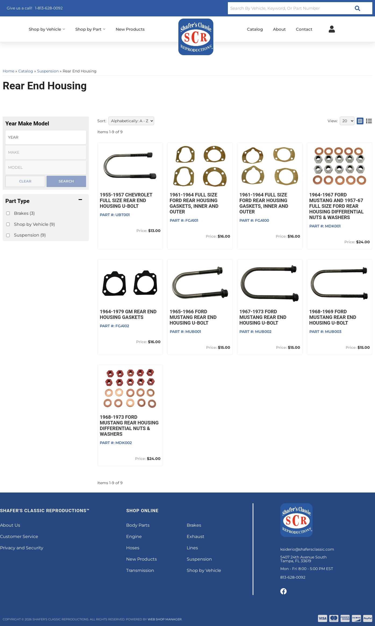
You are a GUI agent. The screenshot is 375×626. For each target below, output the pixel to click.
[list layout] (369, 121)
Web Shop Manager (165, 619)
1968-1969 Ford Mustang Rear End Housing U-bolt (332, 317)
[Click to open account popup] (332, 29)
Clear (25, 181)
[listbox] (45, 137)
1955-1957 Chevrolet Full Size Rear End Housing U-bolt (126, 200)
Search (66, 181)
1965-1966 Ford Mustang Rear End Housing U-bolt (193, 317)
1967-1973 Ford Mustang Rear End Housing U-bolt (262, 317)
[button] (300, 8)
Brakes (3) (24, 213)
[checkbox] (8, 213)
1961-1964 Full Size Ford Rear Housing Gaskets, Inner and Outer (194, 203)
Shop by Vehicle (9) (34, 224)
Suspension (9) (30, 235)
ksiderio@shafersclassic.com (307, 549)
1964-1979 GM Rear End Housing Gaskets (128, 314)
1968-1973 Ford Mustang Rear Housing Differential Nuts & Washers (129, 425)
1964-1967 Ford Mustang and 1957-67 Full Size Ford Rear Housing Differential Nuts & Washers (336, 206)
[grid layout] (360, 121)
